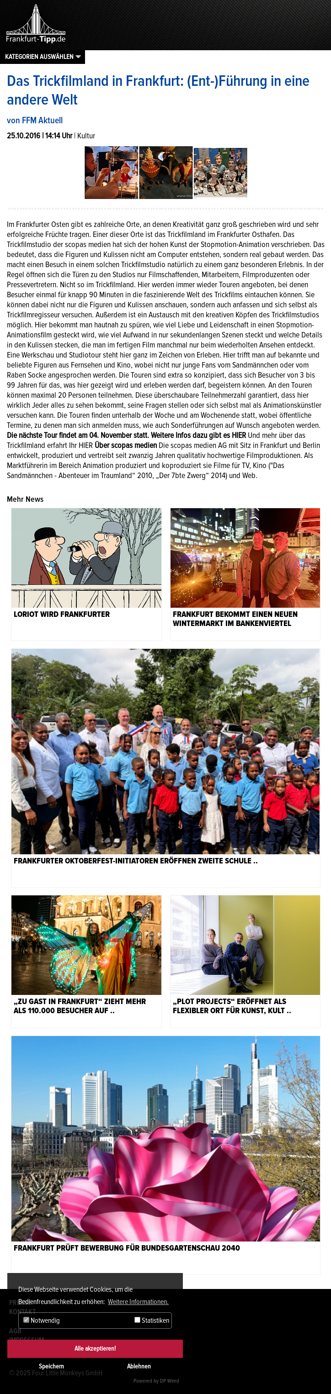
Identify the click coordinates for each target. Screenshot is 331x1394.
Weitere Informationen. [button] (138, 1301)
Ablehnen (139, 1366)
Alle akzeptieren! (95, 1348)
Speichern (51, 1366)
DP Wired (169, 1381)
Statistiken (151, 1320)
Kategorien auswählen (39, 57)
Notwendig (41, 1320)
